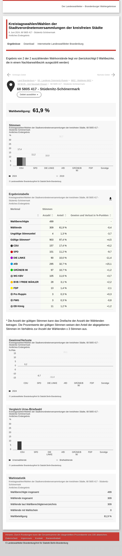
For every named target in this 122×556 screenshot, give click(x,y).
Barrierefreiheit (53, 538)
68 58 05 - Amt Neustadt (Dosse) (32, 84)
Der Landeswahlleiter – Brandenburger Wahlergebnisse (89, 6)
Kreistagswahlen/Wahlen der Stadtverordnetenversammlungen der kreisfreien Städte (56, 26)
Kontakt (39, 538)
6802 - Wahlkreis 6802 (81, 80)
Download (29, 43)
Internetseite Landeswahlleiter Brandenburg (61, 43)
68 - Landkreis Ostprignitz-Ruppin (53, 80)
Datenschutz (11, 538)
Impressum (26, 538)
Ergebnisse (13, 43)
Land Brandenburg (26, 80)
